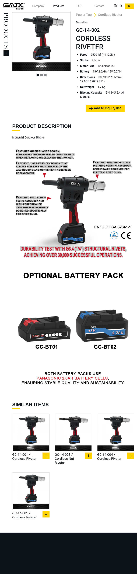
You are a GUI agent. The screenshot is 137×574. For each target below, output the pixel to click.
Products (58, 6)
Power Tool (84, 15)
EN (129, 6)
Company (38, 6)
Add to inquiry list (105, 108)
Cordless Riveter (110, 15)
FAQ (79, 6)
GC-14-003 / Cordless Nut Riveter (64, 459)
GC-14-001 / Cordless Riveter (24, 457)
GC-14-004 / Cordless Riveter (109, 457)
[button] (16, 41)
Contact (99, 6)
